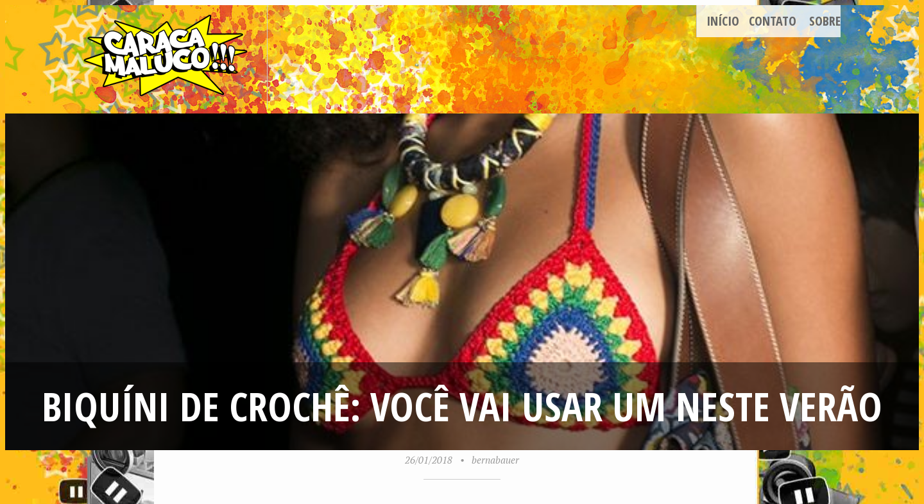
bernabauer (495, 459)
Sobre (825, 20)
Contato (772, 20)
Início (722, 20)
